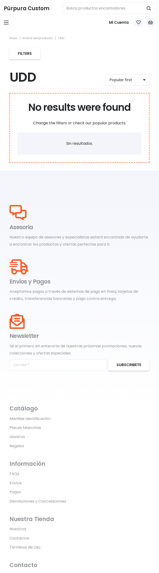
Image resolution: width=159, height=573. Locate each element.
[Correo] (57, 365)
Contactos (19, 538)
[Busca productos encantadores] (108, 8)
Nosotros (17, 529)
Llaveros (17, 436)
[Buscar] (148, 8)
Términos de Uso (25, 547)
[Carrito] (150, 22)
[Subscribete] (129, 365)
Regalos (16, 446)
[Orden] (128, 80)
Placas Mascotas (25, 427)
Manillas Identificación (30, 418)
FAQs (14, 473)
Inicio (13, 38)
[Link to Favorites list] (138, 22)
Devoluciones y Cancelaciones (37, 501)
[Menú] (6, 22)
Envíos (15, 483)
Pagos (15, 492)
